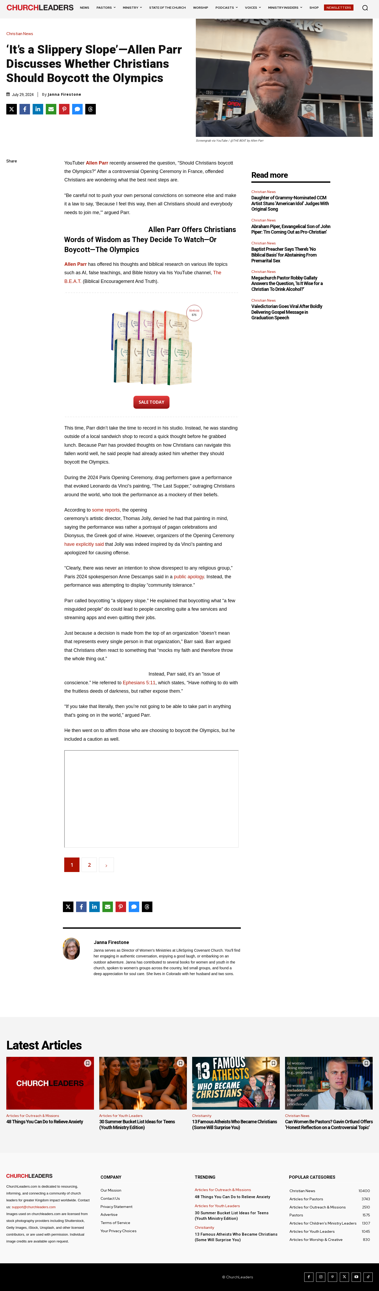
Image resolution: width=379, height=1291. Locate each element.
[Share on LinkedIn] (38, 109)
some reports (105, 510)
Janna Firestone (64, 94)
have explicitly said (84, 544)
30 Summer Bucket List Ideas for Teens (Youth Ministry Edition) (137, 1124)
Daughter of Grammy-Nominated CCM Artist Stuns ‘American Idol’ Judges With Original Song (290, 203)
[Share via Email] (51, 109)
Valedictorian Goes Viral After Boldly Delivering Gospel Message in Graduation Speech (286, 312)
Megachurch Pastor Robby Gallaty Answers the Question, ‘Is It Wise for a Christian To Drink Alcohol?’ (287, 283)
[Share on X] (11, 109)
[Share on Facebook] (24, 109)
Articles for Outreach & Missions (32, 1116)
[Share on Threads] (90, 109)
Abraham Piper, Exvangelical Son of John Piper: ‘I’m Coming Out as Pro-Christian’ (290, 229)
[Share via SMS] (77, 109)
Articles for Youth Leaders (120, 1116)
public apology (189, 576)
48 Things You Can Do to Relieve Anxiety (44, 1121)
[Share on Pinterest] (64, 109)
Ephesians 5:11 (139, 682)
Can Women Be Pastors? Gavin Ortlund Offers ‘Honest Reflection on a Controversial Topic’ (329, 1124)
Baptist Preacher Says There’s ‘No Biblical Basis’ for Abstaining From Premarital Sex (284, 254)
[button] (365, 7)
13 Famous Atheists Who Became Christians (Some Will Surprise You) (234, 1124)
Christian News (21, 34)
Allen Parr (75, 264)
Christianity (201, 1116)
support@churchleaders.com (34, 1207)
